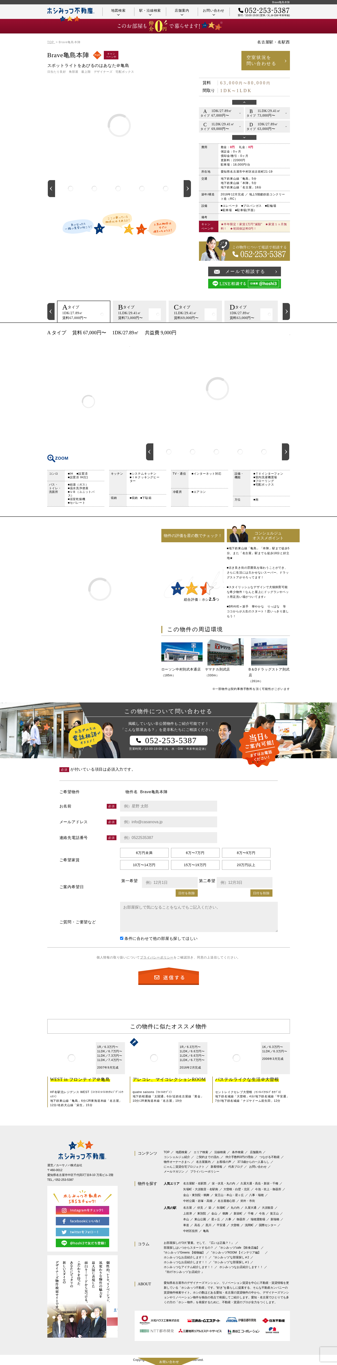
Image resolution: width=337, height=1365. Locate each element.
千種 (251, 1213)
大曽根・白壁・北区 (236, 1189)
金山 (214, 1213)
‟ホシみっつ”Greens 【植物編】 (184, 1252)
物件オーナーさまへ (177, 1162)
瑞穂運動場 (258, 1219)
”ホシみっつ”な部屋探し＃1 (231, 1262)
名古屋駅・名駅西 (194, 1183)
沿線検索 (220, 1152)
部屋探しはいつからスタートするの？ (188, 1247)
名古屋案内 (203, 1162)
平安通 (221, 1225)
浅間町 (249, 1225)
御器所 (241, 1219)
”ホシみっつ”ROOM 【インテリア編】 (237, 1252)
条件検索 (238, 1152)
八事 (228, 1219)
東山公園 (200, 1219)
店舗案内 (182, 12)
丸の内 (235, 1207)
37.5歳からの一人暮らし (253, 1162)
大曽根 (235, 1225)
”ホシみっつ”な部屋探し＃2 (231, 1257)
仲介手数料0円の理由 (239, 1157)
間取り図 (88, 401)
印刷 (284, 332)
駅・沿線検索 (150, 12)
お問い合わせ (213, 12)
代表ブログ (235, 1166)
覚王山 (274, 1213)
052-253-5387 (65, 1179)
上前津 (187, 1213)
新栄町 (238, 1213)
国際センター (267, 1225)
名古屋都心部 (226, 1201)
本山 (186, 1219)
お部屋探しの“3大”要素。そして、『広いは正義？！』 (199, 1243)
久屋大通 (250, 1207)
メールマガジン (174, 1171)
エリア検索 (201, 1152)
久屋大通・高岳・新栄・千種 (259, 1183)
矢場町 (221, 1207)
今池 (262, 1213)
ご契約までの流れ (207, 1157)
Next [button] (187, 188)
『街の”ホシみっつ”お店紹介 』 (184, 1272)
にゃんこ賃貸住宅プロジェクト (184, 1166)
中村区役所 (190, 1231)
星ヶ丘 (215, 1219)
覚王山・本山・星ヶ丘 (229, 1195)
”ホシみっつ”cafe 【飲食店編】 (239, 1247)
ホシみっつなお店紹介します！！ (185, 1257)
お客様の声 (224, 1162)
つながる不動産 (269, 1157)
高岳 (197, 1225)
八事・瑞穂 (256, 1195)
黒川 (208, 1225)
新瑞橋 (275, 1219)
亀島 (206, 1231)
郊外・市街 (247, 1201)
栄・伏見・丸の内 (223, 1183)
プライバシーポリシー (156, 957)
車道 (186, 1225)
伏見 (200, 1207)
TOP (167, 1152)
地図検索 (118, 12)
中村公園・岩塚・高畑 (197, 1201)
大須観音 (267, 1207)
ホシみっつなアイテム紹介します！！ (188, 1267)
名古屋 (187, 1207)
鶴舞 (225, 1213)
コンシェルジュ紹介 (177, 1157)
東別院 (201, 1213)
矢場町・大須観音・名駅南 (200, 1189)
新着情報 (216, 1166)
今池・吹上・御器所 (268, 1189)
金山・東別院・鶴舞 (196, 1195)
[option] (70, 189)
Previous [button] (51, 188)
